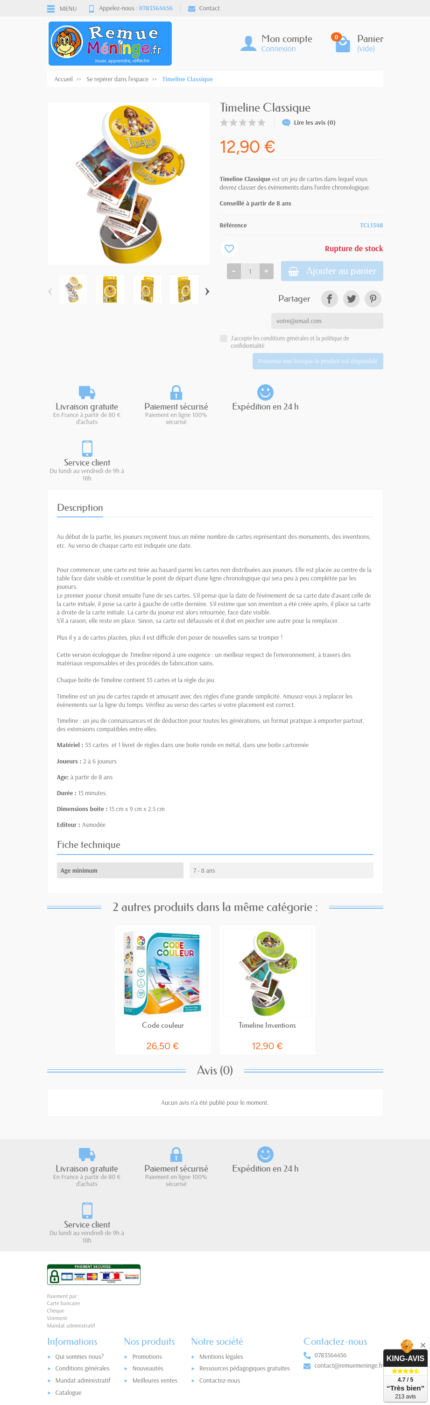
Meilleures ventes (154, 1270)
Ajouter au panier (330, 271)
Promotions (147, 1246)
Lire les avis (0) (309, 122)
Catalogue (69, 1282)
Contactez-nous (219, 1270)
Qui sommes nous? (80, 1246)
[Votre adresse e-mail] (217, 1341)
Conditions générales (83, 1258)
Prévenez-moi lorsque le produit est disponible (317, 362)
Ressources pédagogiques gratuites (244, 1258)
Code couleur (163, 969)
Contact (204, 8)
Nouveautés (147, 1258)
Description (80, 452)
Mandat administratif (83, 1270)
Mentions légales (221, 1246)
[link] (329, 299)
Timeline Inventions (267, 969)
